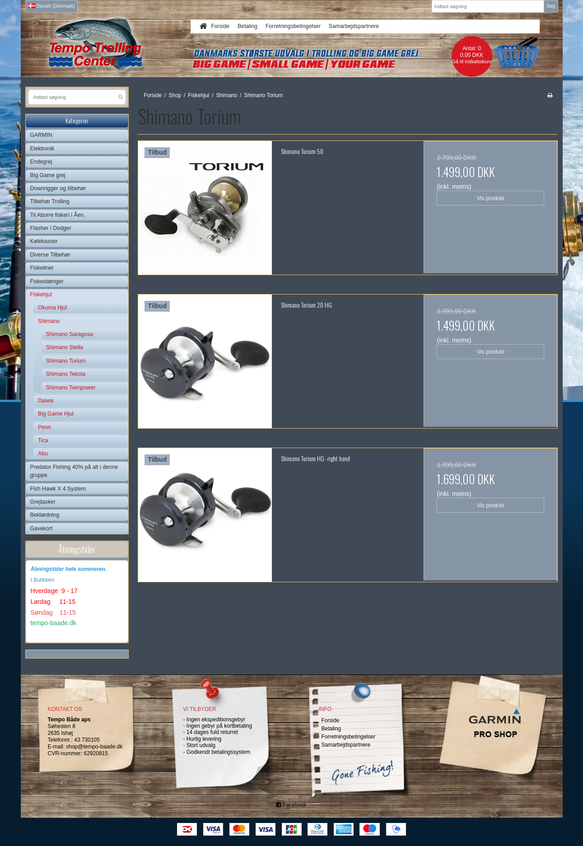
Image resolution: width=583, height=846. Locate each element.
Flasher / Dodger (50, 228)
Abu (43, 453)
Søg (550, 6)
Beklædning (45, 515)
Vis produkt (490, 198)
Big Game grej (47, 175)
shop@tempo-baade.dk (94, 746)
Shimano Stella (64, 347)
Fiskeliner (42, 268)
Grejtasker (43, 502)
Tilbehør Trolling (50, 201)
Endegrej (41, 162)
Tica (43, 440)
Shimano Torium (66, 361)
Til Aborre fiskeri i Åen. (57, 215)
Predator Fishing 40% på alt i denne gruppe (74, 471)
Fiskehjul (41, 294)
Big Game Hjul (56, 414)
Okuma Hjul (52, 307)
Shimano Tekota (66, 374)
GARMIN (41, 135)
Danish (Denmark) (51, 6)
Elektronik (42, 148)
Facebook (291, 805)
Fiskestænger (47, 281)
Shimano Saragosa (69, 334)
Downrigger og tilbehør (58, 188)
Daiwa (45, 400)
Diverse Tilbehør (50, 255)
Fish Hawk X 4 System (58, 489)
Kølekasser (44, 241)
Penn (44, 427)
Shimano (49, 321)
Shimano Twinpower (71, 387)
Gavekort (41, 528)
